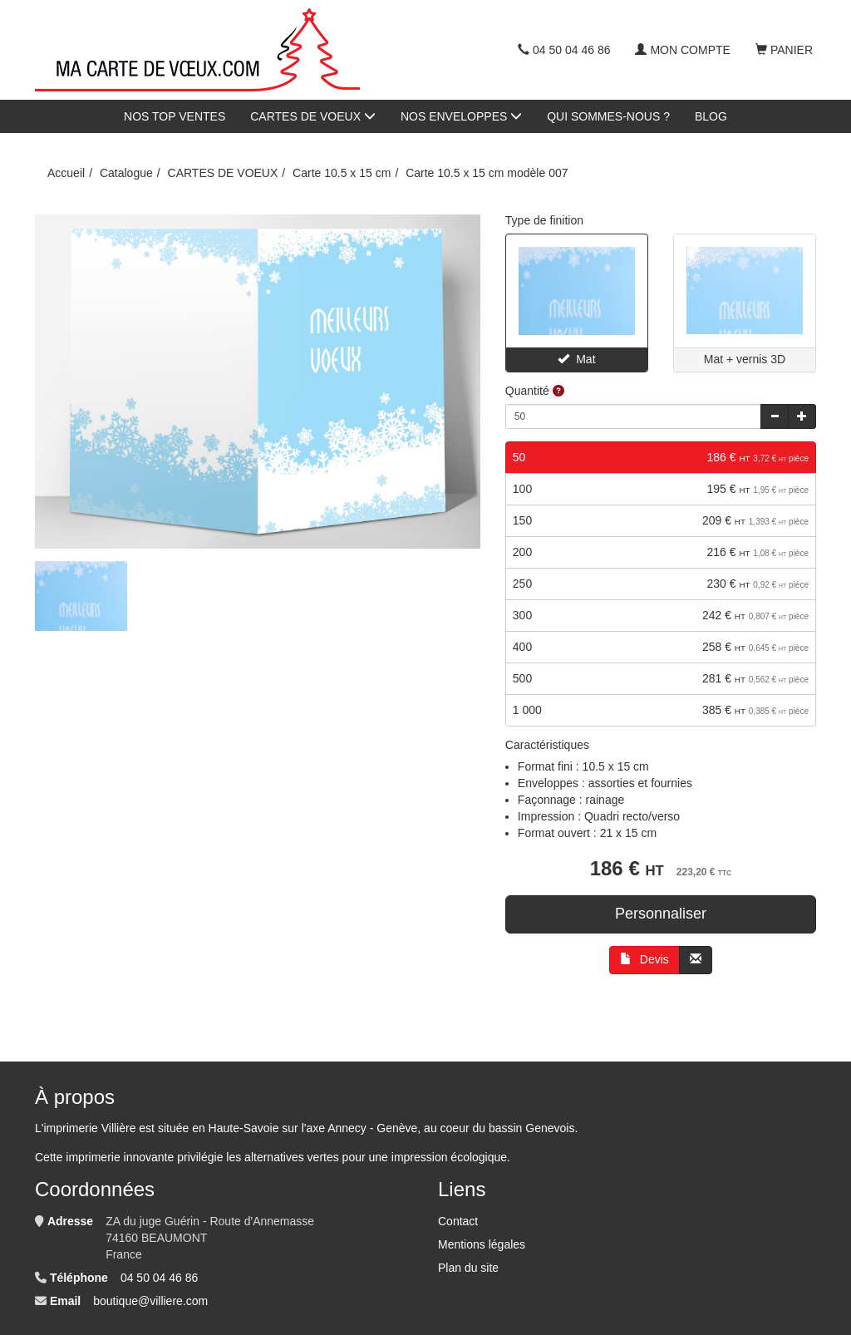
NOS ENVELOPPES (461, 116)
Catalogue (126, 173)
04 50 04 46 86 (564, 50)
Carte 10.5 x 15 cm (342, 173)
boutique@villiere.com (150, 1301)
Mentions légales (481, 1244)
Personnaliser (660, 913)
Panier (784, 50)
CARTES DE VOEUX (313, 116)
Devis (644, 959)
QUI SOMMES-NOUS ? (608, 116)
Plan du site (468, 1267)
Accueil (66, 173)
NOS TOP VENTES (174, 116)
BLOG (711, 116)
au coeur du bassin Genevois (499, 1128)
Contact (458, 1221)
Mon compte (682, 50)
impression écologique (449, 1157)
